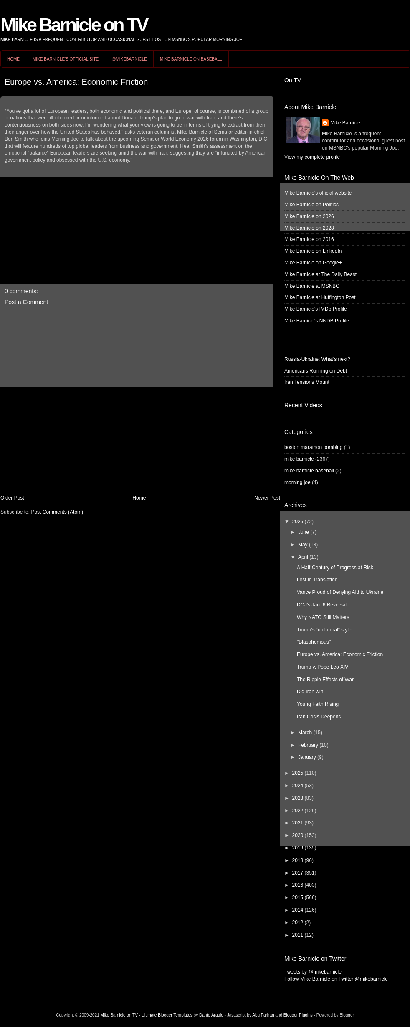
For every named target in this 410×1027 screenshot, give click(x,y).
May (303, 545)
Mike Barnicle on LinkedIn (313, 251)
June (303, 532)
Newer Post (267, 498)
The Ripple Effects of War (325, 679)
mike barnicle (299, 459)
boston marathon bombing (313, 447)
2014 (298, 910)
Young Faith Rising (318, 704)
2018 (298, 860)
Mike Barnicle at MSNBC (311, 286)
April (303, 557)
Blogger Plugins (298, 1015)
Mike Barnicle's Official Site (66, 59)
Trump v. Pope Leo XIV (322, 667)
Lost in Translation (317, 580)
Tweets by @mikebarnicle (313, 972)
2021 (298, 823)
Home (13, 59)
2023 (298, 798)
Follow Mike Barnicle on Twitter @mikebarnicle (336, 979)
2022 (298, 811)
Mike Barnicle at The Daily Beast (320, 274)
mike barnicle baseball (309, 471)
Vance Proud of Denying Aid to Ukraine (340, 592)
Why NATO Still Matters (323, 617)
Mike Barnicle (345, 123)
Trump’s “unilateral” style (324, 630)
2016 (298, 885)
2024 (298, 786)
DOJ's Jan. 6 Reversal (322, 605)
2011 (298, 935)
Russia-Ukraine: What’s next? (317, 359)
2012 (298, 923)
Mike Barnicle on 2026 (309, 216)
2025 (298, 773)
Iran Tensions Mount (306, 382)
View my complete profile (312, 157)
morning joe (297, 482)
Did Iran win (310, 692)
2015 (298, 897)
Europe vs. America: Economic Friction (76, 81)
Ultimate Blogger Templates (167, 1015)
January (307, 757)
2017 (298, 873)
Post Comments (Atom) (57, 512)
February (308, 745)
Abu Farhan (263, 1015)
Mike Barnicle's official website (318, 193)
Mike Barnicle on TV (73, 25)
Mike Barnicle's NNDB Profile (316, 321)
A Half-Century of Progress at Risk (335, 568)
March (305, 732)
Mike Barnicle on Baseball (191, 59)
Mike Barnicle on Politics (311, 205)
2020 (298, 835)
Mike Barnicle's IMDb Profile (315, 309)
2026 (298, 522)
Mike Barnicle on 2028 (309, 228)
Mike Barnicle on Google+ (313, 263)
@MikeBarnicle (129, 59)
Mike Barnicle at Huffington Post (320, 297)
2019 (298, 848)
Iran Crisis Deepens (319, 717)
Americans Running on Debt (315, 371)
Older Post (12, 498)
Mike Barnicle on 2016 (309, 239)
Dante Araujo (211, 1015)
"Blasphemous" (314, 642)
